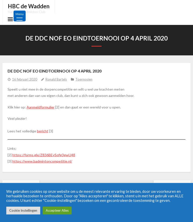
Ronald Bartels (56, 79)
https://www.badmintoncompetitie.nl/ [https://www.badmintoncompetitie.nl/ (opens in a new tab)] (42, 161)
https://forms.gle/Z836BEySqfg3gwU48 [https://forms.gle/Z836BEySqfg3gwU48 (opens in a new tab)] (43, 155)
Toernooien (83, 79)
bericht (42, 131)
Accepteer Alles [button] (57, 210)
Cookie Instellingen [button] (23, 210)
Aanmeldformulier (41, 107)
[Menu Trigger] (20, 16)
